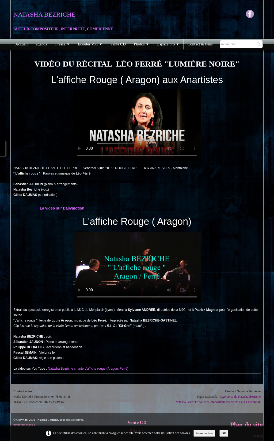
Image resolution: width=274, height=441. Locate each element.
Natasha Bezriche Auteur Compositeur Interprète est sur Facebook (218, 402)
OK (224, 433)
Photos (141, 44)
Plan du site (246, 424)
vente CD (118, 44)
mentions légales (24, 425)
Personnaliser (204, 433)
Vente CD (137, 422)
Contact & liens (200, 44)
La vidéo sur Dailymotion (62, 208)
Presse (62, 44)
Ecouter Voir (90, 44)
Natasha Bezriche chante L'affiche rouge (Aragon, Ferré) (88, 368)
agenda (41, 44)
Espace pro (168, 44)
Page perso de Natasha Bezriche (240, 397)
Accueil (21, 44)
